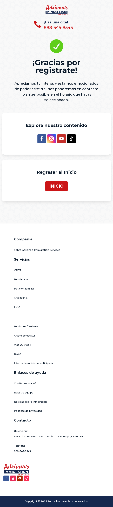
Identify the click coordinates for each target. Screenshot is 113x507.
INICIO (56, 186)
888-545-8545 (58, 27)
